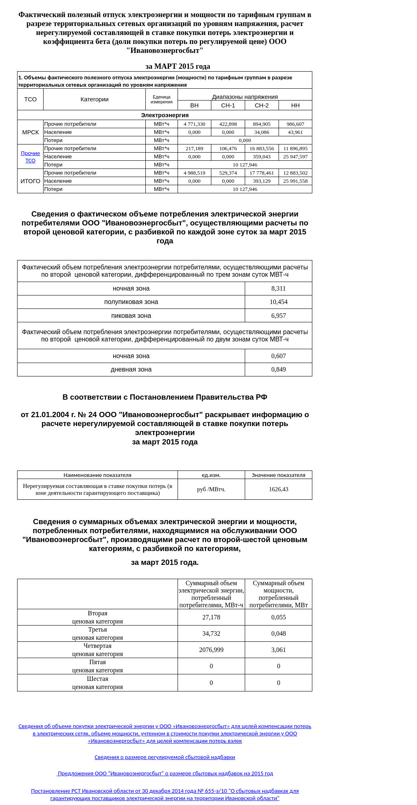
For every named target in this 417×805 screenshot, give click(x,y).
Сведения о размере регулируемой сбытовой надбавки (164, 757)
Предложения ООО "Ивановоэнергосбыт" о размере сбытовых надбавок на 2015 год (165, 773)
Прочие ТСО (30, 156)
